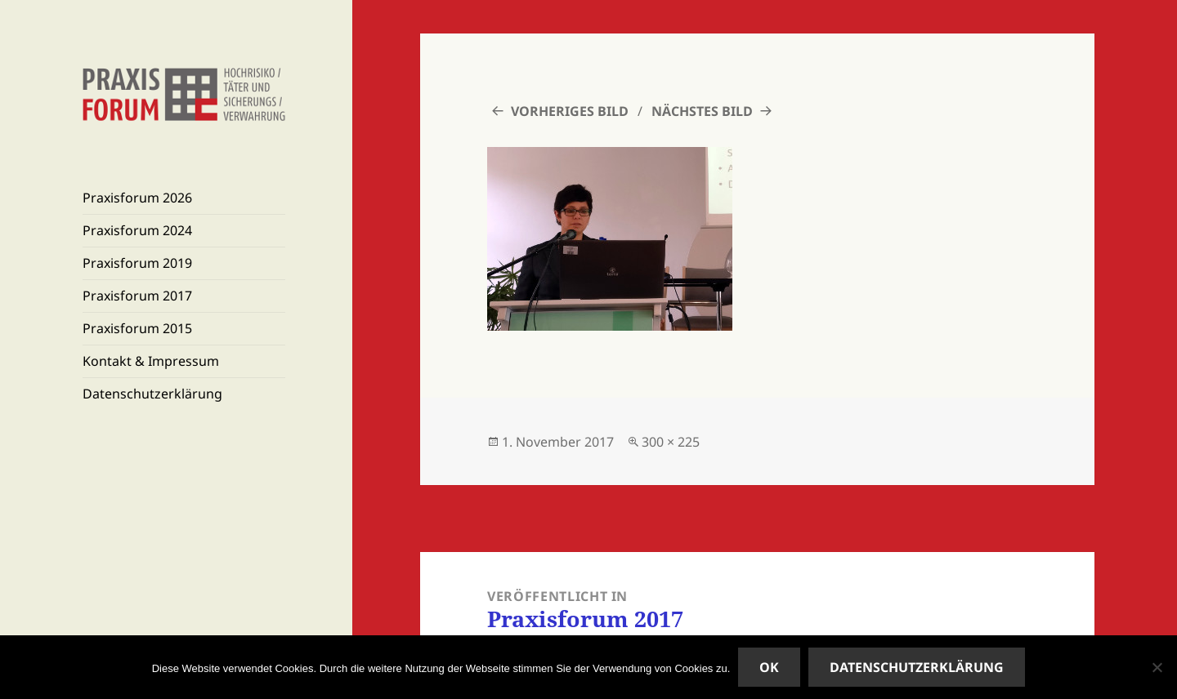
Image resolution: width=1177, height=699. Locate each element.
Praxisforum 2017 (137, 296)
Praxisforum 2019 (137, 263)
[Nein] (1156, 667)
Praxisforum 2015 (137, 328)
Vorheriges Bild (570, 111)
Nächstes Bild (702, 111)
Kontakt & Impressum (151, 361)
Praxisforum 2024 (137, 230)
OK (769, 667)
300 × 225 (671, 442)
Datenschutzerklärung (152, 394)
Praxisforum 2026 (137, 198)
